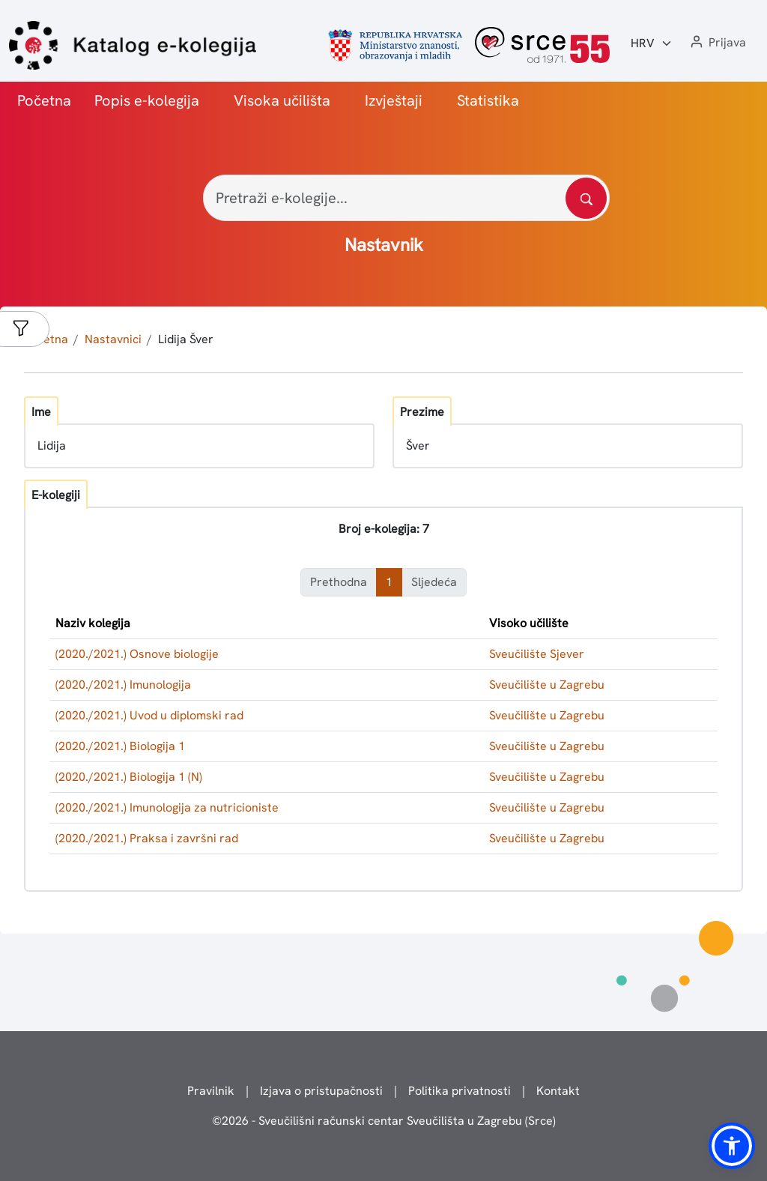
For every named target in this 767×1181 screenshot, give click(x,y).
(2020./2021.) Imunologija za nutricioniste (167, 807)
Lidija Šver (185, 339)
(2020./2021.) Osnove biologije (137, 654)
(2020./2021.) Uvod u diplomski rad (149, 715)
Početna (44, 100)
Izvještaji (393, 100)
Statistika (488, 100)
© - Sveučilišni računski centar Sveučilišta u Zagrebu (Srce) (384, 1121)
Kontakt (558, 1091)
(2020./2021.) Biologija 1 (120, 746)
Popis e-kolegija (146, 100)
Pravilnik (210, 1091)
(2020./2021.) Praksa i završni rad (146, 838)
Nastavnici (113, 339)
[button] (717, 43)
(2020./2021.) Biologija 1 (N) (128, 777)
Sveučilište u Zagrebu (546, 684)
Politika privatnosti (459, 1091)
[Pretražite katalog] (586, 198)
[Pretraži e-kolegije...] (406, 198)
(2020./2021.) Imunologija (123, 684)
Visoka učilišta (282, 100)
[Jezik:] (652, 43)
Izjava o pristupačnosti (321, 1091)
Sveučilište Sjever (536, 654)
